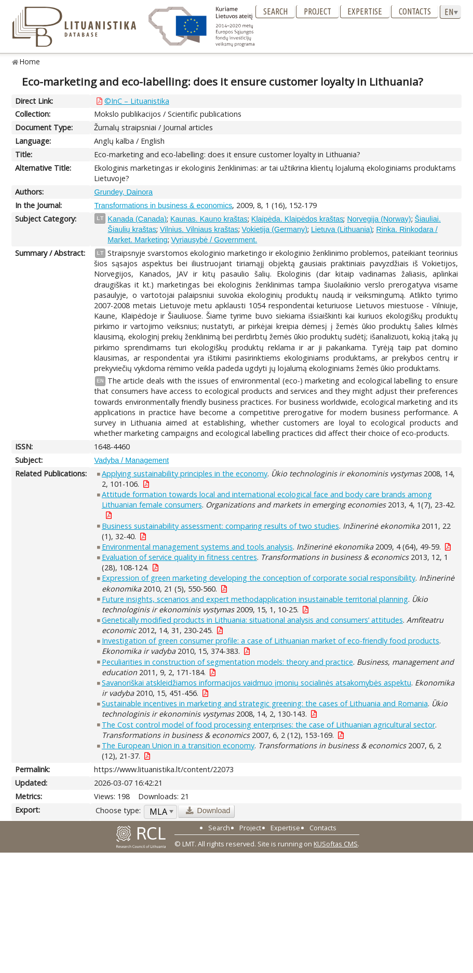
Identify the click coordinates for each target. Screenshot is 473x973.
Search (275, 11)
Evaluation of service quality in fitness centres (179, 557)
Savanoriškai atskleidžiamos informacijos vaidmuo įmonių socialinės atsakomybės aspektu (256, 683)
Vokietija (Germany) (274, 229)
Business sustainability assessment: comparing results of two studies (220, 526)
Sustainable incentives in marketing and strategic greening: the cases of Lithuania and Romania (265, 703)
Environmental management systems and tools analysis (197, 547)
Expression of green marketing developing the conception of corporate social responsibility (258, 578)
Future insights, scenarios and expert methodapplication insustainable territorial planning (255, 599)
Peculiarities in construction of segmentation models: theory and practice (227, 662)
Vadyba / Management (131, 460)
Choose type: (118, 810)
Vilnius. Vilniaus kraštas (199, 229)
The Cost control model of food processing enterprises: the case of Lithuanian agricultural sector (268, 725)
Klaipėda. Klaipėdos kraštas (297, 219)
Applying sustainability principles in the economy (184, 473)
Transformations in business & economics (163, 205)
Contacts (415, 11)
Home (30, 61)
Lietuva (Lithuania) (341, 229)
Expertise (364, 11)
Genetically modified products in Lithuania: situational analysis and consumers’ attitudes (252, 620)
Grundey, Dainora (123, 192)
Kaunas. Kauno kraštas (209, 219)
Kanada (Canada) (137, 219)
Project (317, 11)
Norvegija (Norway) (379, 219)
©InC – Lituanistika (136, 101)
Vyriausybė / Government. (214, 240)
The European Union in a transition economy (178, 745)
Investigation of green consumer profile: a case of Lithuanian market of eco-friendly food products (270, 641)
